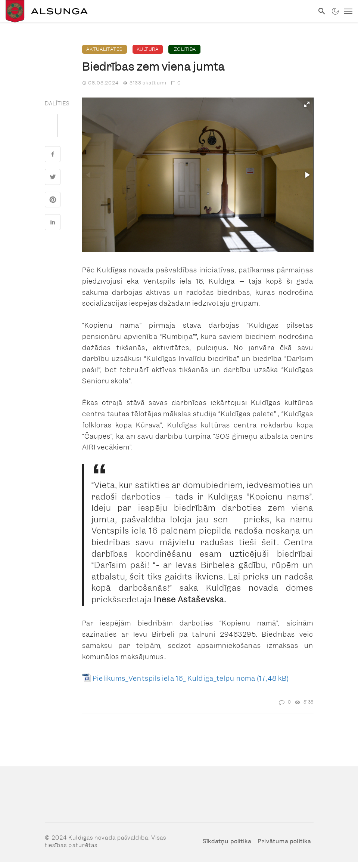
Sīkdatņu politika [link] (227, 841)
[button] (307, 104)
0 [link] (176, 83)
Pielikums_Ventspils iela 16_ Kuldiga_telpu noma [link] (174, 678)
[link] (157, 11)
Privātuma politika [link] (284, 841)
